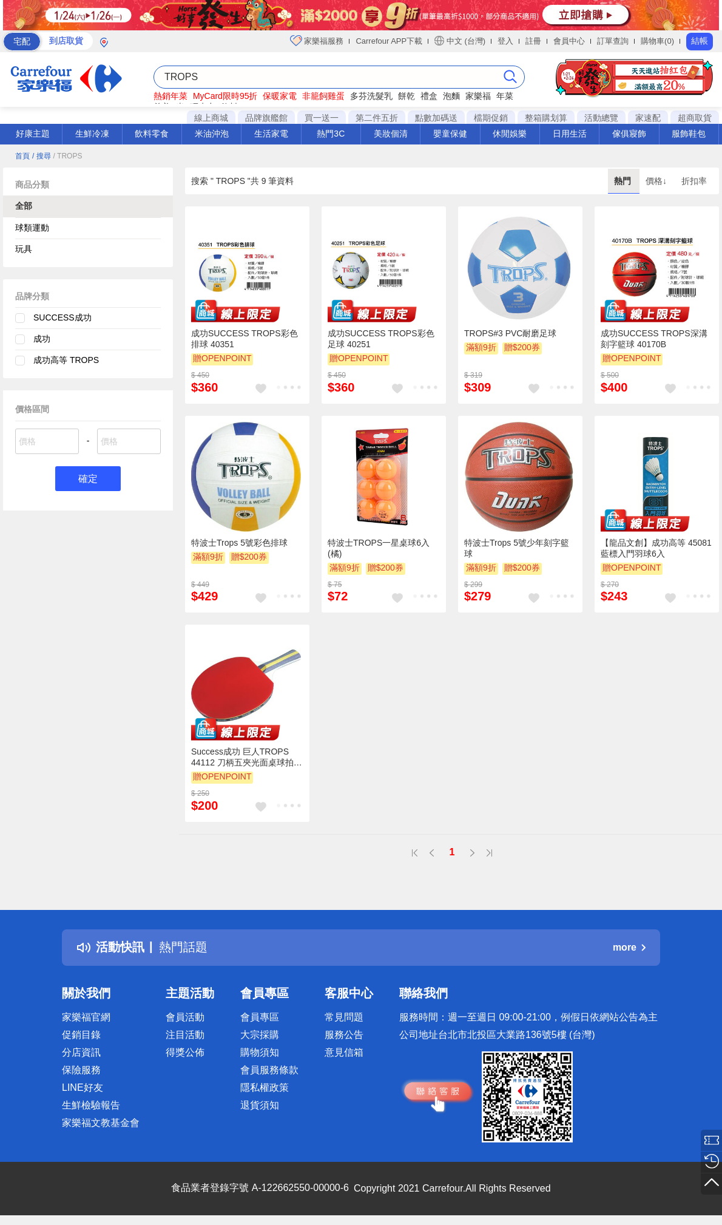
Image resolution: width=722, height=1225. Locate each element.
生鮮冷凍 (92, 133)
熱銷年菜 (170, 96)
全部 (23, 206)
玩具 (23, 249)
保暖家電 (280, 96)
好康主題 (33, 133)
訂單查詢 (613, 41)
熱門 (623, 181)
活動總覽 (601, 118)
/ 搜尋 (41, 156)
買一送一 (322, 118)
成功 (41, 339)
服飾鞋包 (689, 133)
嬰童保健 (450, 133)
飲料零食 (152, 133)
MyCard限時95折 (225, 96)
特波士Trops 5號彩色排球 (239, 543)
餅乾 (406, 96)
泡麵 (451, 96)
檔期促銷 (491, 118)
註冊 (533, 41)
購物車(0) (657, 41)
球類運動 (32, 227)
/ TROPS (67, 156)
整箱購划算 (546, 118)
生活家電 (271, 133)
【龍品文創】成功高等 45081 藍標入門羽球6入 (656, 548)
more (629, 947)
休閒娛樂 (510, 133)
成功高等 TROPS (66, 360)
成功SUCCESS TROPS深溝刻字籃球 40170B (654, 338)
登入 (505, 41)
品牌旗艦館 (266, 118)
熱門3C (331, 133)
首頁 (22, 156)
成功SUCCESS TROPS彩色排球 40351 (244, 338)
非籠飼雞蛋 (323, 96)
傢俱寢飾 (629, 133)
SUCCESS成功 (62, 317)
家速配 (648, 118)
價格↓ (657, 181)
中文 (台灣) (459, 41)
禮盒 (428, 96)
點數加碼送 (436, 118)
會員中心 (569, 41)
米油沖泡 (212, 133)
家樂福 (478, 96)
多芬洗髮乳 (371, 96)
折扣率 (694, 181)
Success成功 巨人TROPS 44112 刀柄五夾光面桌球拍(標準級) (242, 758)
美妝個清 (391, 133)
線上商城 (211, 118)
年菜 (504, 96)
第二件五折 (377, 118)
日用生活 (570, 133)
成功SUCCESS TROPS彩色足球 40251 (381, 338)
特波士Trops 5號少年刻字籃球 (516, 548)
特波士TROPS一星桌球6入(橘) (379, 548)
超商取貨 (695, 118)
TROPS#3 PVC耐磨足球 (510, 333)
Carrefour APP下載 (389, 41)
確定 (88, 478)
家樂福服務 (317, 40)
